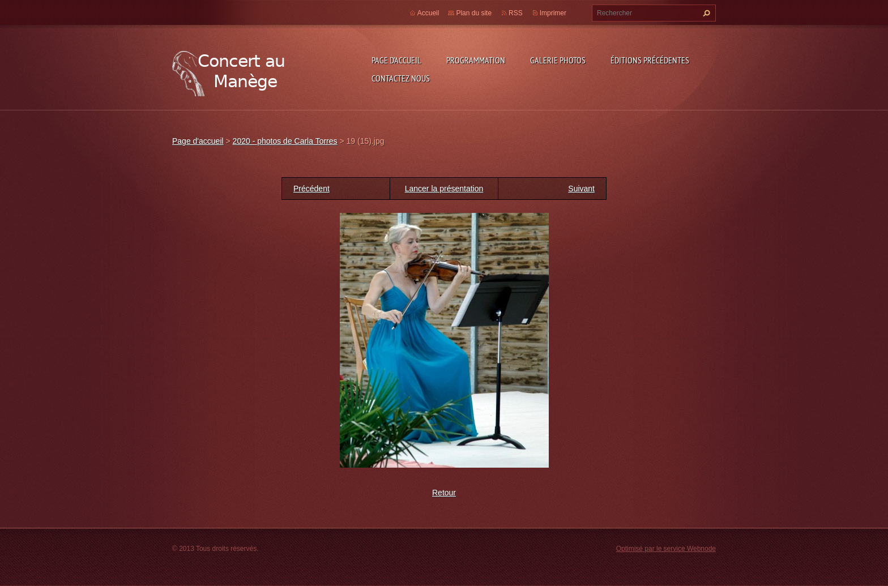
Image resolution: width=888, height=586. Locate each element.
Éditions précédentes (649, 60)
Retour (444, 492)
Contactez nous (401, 78)
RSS (516, 13)
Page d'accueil (396, 60)
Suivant (581, 188)
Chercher (705, 13)
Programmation (475, 60)
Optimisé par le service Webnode (666, 549)
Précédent (311, 188)
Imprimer (553, 13)
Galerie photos (558, 60)
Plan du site (474, 13)
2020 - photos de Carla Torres (285, 141)
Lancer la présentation (444, 188)
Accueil (428, 13)
